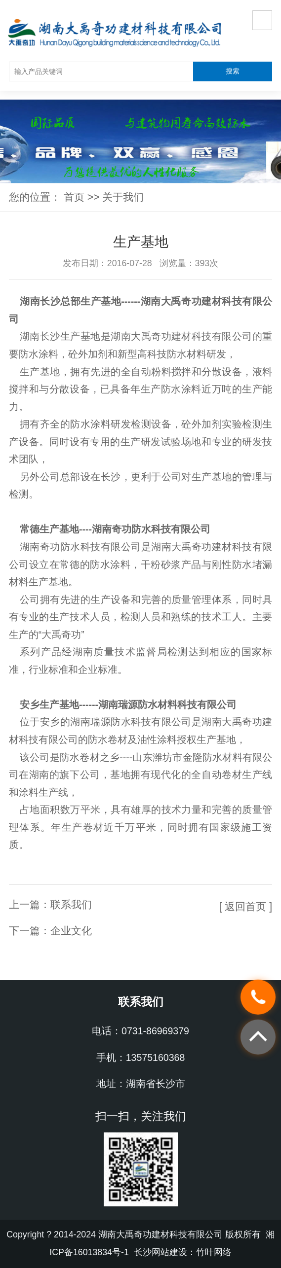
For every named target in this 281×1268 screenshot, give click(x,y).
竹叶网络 (214, 1252)
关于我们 (123, 197)
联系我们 (71, 905)
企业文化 (71, 931)
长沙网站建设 (160, 1252)
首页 (74, 197)
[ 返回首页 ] (246, 907)
